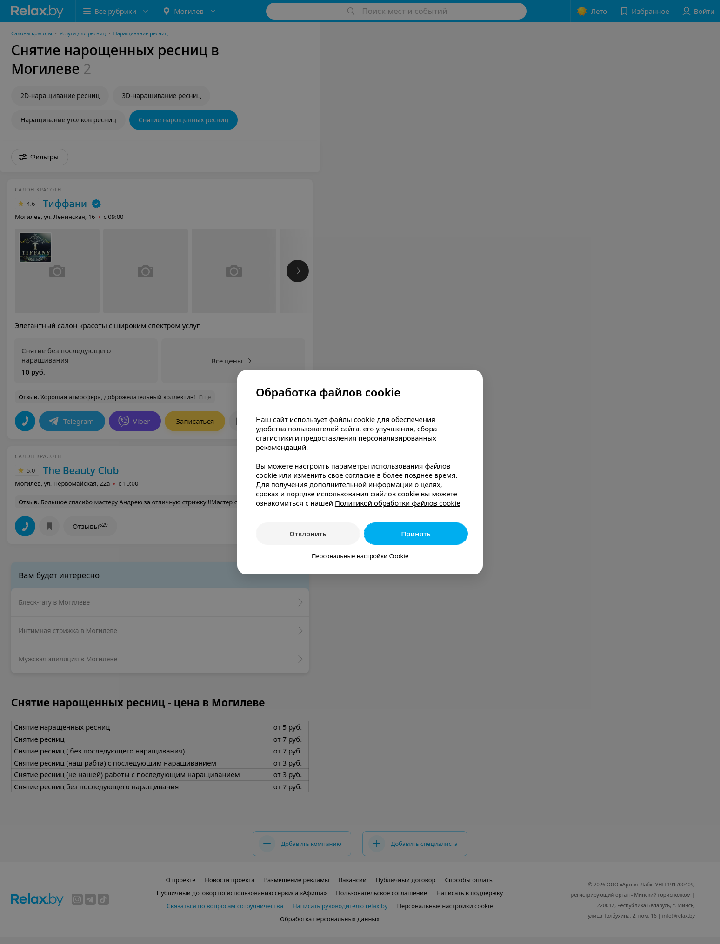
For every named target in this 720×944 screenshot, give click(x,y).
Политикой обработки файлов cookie (397, 503)
